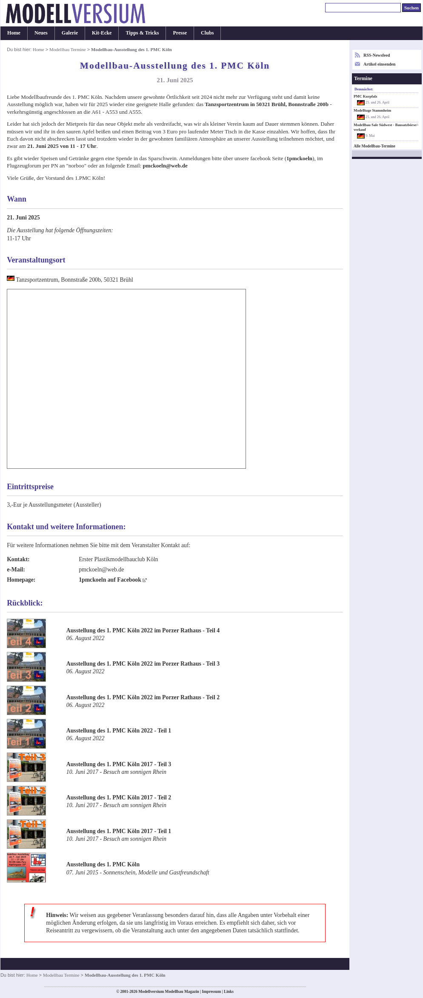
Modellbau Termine (67, 49)
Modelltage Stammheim (372, 110)
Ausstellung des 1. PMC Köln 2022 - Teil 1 (118, 730)
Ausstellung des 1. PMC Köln (103, 864)
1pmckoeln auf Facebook (110, 580)
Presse (180, 33)
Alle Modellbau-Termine (374, 146)
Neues (41, 33)
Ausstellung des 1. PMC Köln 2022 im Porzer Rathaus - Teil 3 (143, 664)
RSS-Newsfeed (376, 55)
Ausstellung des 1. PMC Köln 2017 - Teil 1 (118, 831)
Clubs (207, 33)
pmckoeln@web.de (165, 165)
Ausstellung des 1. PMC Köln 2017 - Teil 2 (118, 797)
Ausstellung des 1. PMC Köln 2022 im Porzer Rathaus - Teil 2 (143, 697)
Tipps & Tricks (142, 33)
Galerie (70, 33)
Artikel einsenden (379, 64)
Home (13, 33)
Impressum (211, 991)
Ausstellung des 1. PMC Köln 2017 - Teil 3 (118, 764)
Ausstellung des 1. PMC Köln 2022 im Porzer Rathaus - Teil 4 (143, 630)
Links (229, 991)
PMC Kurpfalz (365, 96)
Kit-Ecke (101, 33)
